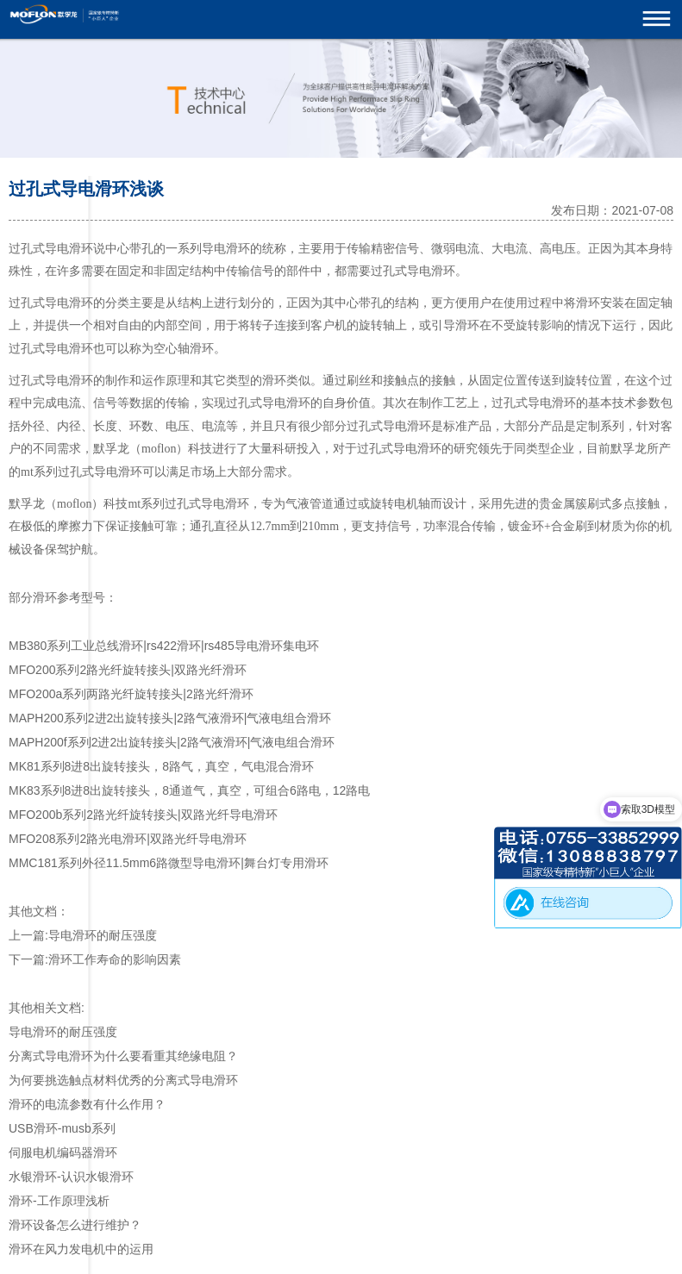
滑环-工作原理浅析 (59, 1201)
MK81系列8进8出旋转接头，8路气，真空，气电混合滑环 (161, 766)
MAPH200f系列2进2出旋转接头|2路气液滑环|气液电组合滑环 (172, 742)
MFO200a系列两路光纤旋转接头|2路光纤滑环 (131, 694)
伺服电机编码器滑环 (63, 1152)
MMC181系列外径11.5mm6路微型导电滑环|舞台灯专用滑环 (168, 863)
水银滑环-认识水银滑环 (71, 1176)
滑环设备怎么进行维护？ (75, 1225)
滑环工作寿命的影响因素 (114, 959)
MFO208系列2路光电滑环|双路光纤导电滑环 (128, 839)
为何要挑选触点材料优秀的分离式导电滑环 (123, 1080)
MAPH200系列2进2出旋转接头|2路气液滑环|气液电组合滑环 (170, 718)
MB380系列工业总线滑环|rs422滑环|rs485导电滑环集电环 (164, 646)
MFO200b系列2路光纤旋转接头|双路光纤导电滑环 (143, 814)
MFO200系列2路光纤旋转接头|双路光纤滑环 (128, 670)
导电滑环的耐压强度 (102, 935)
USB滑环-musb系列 (62, 1128)
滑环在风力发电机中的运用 (81, 1249)
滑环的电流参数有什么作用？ (87, 1104)
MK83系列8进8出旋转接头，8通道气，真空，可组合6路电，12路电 (189, 790)
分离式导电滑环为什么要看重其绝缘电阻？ (123, 1056)
